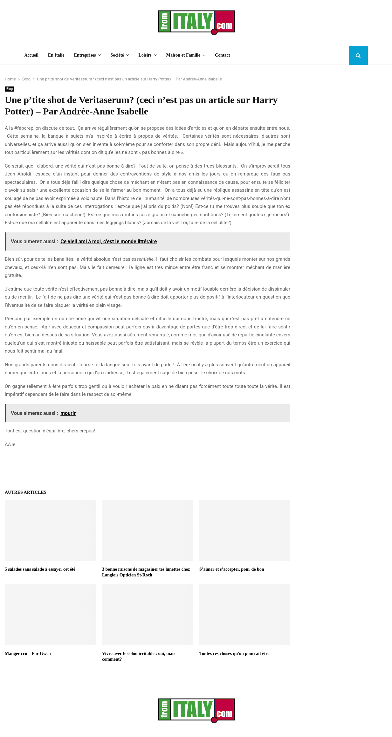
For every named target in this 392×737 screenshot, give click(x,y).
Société (117, 55)
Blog (9, 89)
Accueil (31, 55)
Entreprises (85, 55)
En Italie (56, 55)
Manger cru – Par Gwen (28, 653)
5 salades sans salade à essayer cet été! (41, 569)
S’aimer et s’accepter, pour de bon (231, 569)
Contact (222, 55)
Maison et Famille (183, 55)
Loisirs (145, 55)
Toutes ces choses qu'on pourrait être (234, 653)
